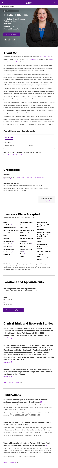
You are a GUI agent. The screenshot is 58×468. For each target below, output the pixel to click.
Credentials (11, 169)
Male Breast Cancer (19, 155)
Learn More (7, 338)
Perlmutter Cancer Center (32, 59)
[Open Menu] (2, 2)
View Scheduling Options (11, 34)
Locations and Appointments (23, 282)
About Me (10, 53)
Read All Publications (11, 462)
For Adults (9, 137)
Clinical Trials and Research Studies (28, 323)
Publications (12, 395)
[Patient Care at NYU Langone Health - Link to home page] (29, 2)
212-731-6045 (14, 29)
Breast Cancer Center (44, 56)
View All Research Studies (12, 382)
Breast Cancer (7, 155)
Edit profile (47, 201)
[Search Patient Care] (54, 2)
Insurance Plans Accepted (21, 214)
